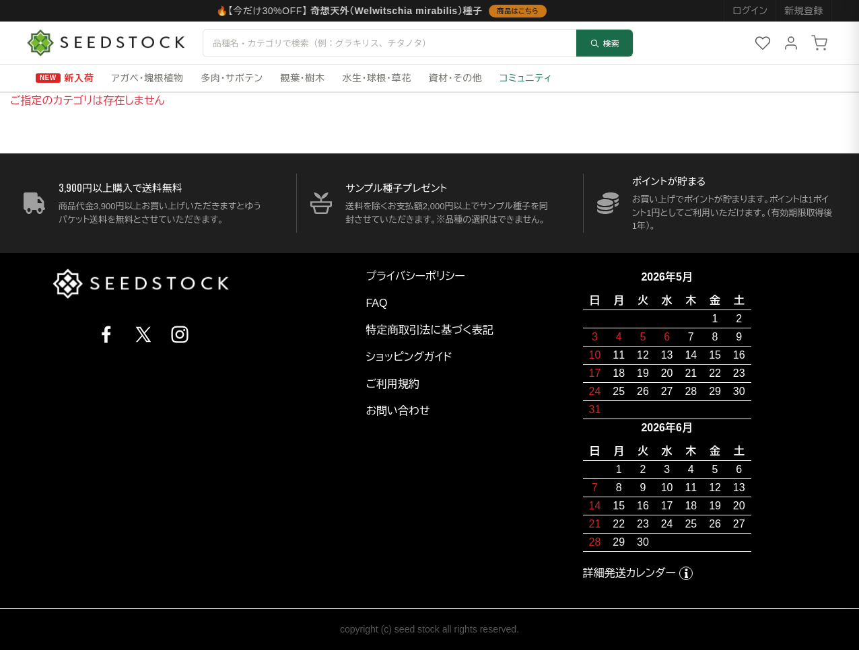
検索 (604, 42)
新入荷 (79, 78)
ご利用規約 (392, 384)
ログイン (749, 10)
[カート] (819, 43)
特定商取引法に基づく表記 (429, 330)
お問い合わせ (398, 411)
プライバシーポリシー (415, 276)
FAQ (376, 303)
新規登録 (803, 10)
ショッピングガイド (409, 357)
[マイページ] (791, 43)
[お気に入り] (763, 43)
